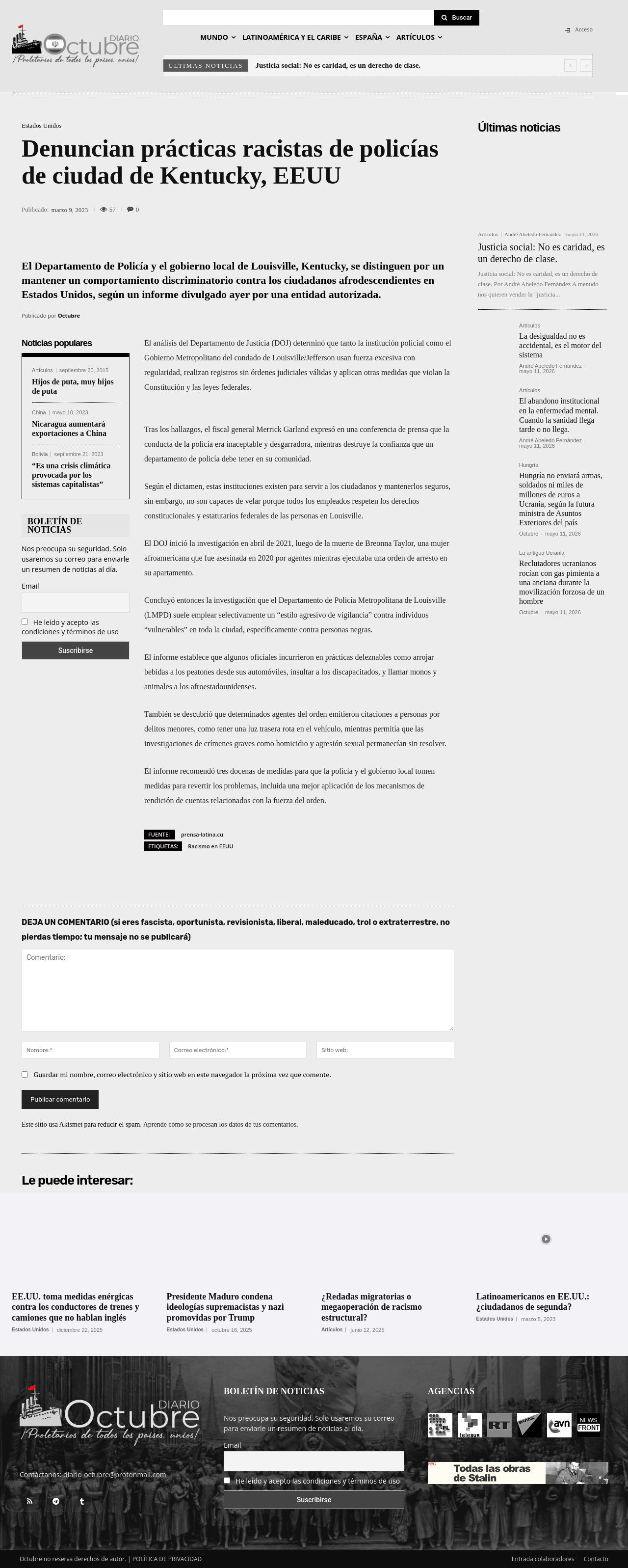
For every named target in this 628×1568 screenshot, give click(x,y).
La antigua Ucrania (541, 553)
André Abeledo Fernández (532, 234)
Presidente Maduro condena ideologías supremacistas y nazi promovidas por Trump (225, 1307)
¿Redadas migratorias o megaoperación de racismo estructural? (371, 1307)
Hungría (528, 465)
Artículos (42, 370)
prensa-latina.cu (202, 834)
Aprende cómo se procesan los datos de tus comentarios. (220, 1124)
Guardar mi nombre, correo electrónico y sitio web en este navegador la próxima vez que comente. (183, 1074)
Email (30, 586)
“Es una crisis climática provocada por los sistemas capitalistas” (71, 474)
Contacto (596, 1559)
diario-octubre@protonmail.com (114, 1474)
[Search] (456, 18)
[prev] (570, 65)
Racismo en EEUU (210, 846)
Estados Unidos (41, 125)
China (39, 412)
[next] (586, 65)
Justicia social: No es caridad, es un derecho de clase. (338, 65)
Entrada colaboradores (543, 1559)
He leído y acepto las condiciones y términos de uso (70, 627)
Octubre (69, 315)
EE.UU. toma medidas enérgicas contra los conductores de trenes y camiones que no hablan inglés (75, 1307)
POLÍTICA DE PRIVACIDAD (167, 1559)
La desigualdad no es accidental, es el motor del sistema (560, 345)
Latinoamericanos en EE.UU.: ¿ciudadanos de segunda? (533, 1302)
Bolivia (40, 454)
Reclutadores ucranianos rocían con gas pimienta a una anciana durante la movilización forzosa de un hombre (561, 582)
